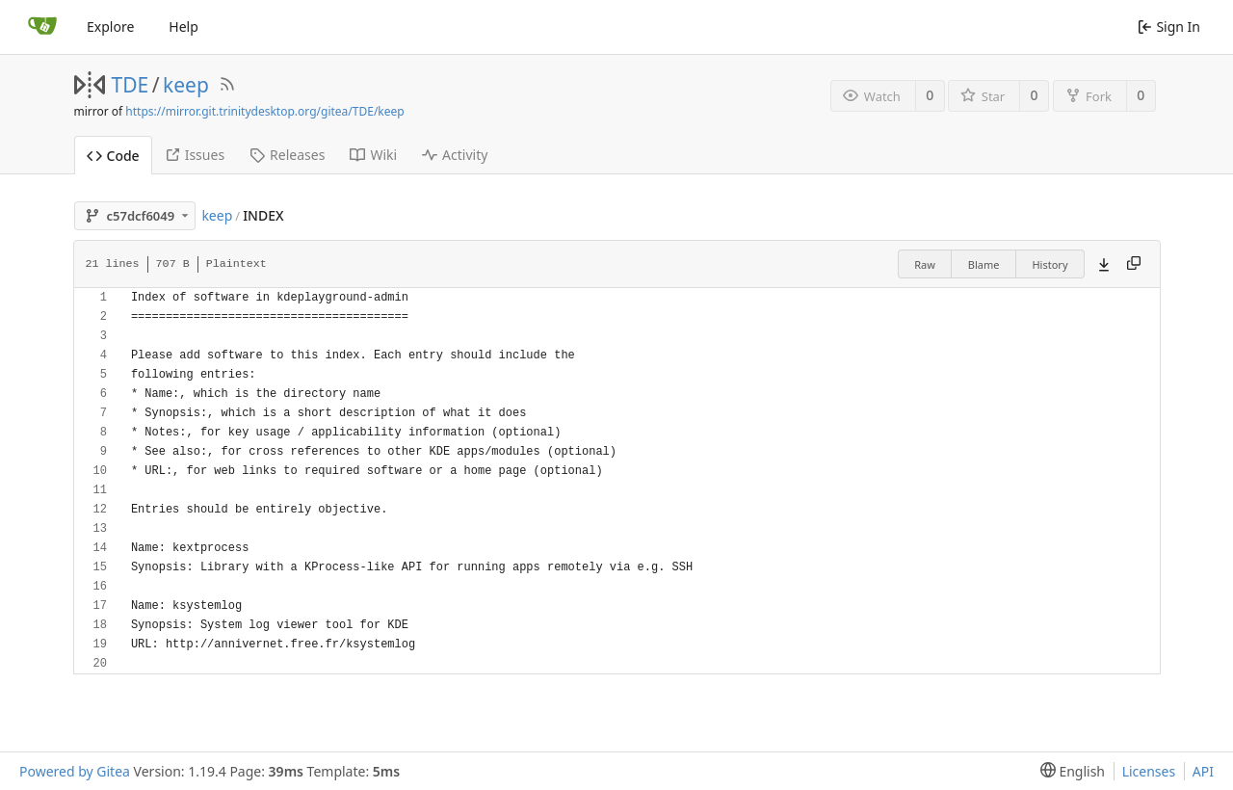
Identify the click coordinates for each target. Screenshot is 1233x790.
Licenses (1149, 771)
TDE (130, 84)
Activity (454, 154)
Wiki (373, 154)
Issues (194, 154)
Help (183, 26)
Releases (287, 154)
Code (113, 155)
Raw (924, 264)
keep (186, 84)
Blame (984, 264)
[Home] (42, 27)
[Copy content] (1133, 264)
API (1203, 771)
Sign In (1169, 26)
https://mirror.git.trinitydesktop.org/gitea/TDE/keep (264, 111)
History (1049, 264)
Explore (110, 26)
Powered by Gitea (74, 771)
